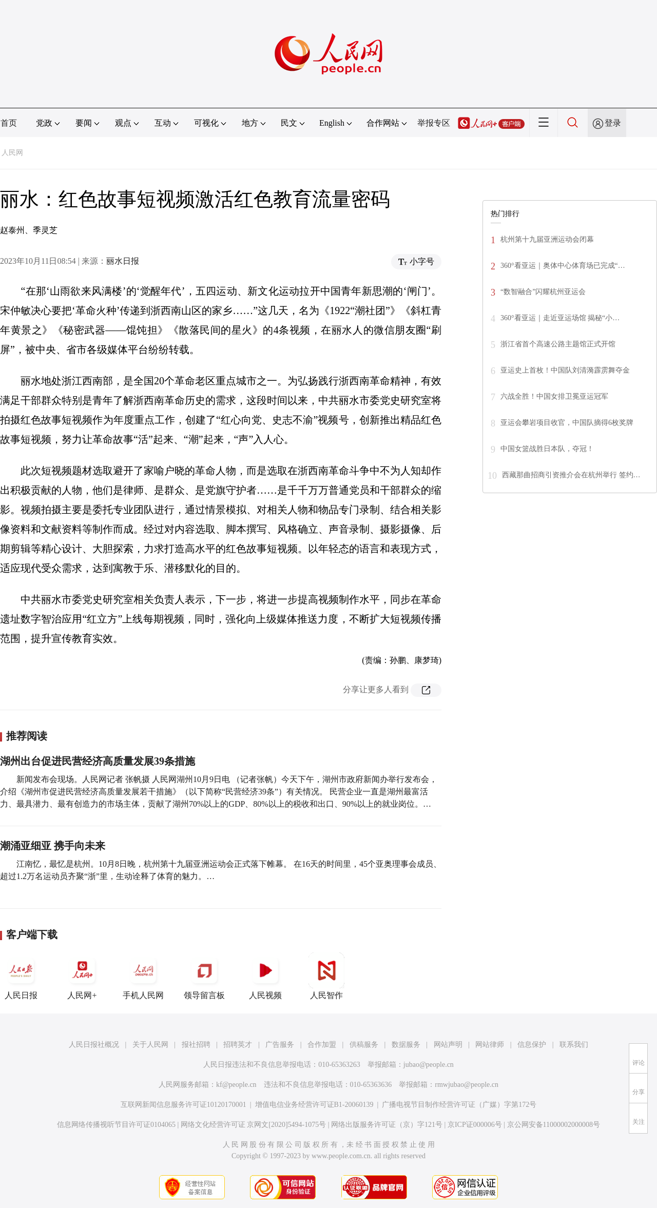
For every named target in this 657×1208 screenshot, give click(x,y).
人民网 (12, 153)
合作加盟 (321, 1044)
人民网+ (82, 976)
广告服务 (279, 1044)
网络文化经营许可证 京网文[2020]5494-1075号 (253, 1124)
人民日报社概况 (94, 1044)
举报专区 (433, 123)
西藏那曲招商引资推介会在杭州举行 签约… (571, 475)
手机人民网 (143, 976)
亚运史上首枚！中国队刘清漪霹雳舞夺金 (565, 370)
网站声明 (448, 1044)
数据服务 (406, 1044)
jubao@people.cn (428, 1064)
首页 (9, 123)
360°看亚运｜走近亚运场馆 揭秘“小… (560, 318)
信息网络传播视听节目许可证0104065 (116, 1124)
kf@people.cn (236, 1084)
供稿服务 (364, 1044)
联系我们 (573, 1044)
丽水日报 (122, 261)
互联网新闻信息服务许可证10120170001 (183, 1104)
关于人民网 (150, 1044)
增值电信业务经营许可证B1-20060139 (314, 1104)
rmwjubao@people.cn (466, 1084)
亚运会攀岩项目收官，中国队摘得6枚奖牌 (566, 422)
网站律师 (489, 1044)
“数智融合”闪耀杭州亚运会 (543, 292)
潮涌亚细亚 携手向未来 (52, 845)
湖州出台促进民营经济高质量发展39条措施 (97, 761)
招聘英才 (237, 1044)
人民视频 (265, 976)
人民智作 (326, 976)
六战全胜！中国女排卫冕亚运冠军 (554, 396)
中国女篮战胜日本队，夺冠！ (547, 449)
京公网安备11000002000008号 (553, 1124)
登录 (613, 123)
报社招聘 (196, 1044)
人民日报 (21, 976)
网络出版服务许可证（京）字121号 (386, 1124)
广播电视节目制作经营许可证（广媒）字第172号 (459, 1104)
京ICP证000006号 (475, 1124)
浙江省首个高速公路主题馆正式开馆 (557, 344)
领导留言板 (204, 976)
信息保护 (531, 1044)
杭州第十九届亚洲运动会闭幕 (547, 239)
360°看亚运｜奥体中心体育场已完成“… (562, 265)
